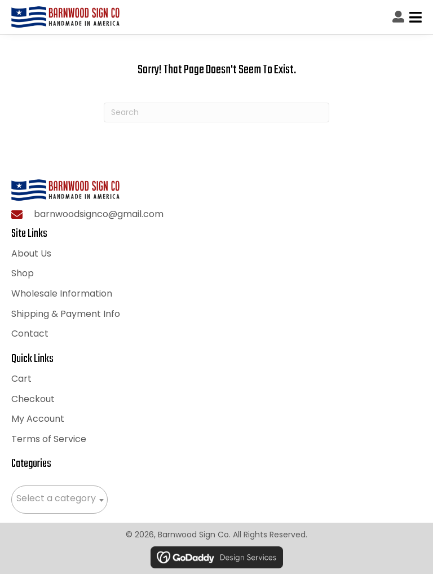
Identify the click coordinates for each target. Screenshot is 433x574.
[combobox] (59, 499)
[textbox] (59, 498)
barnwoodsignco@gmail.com (99, 213)
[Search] (216, 112)
